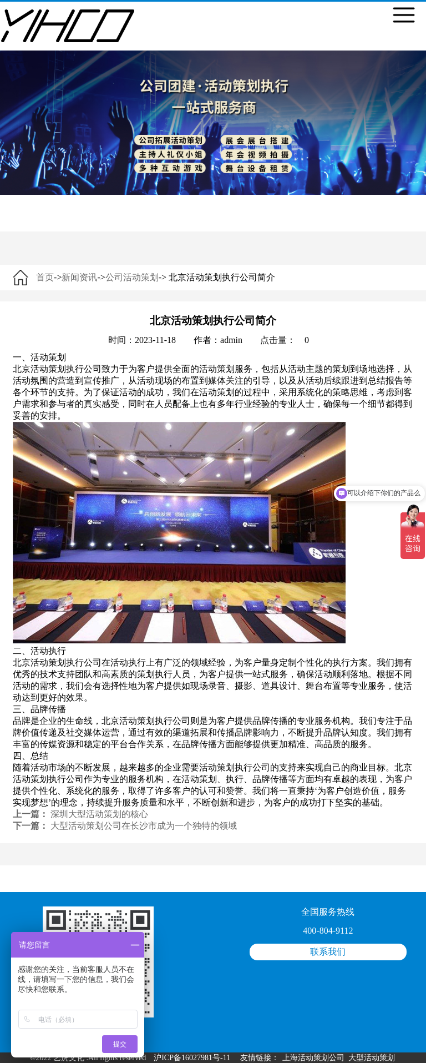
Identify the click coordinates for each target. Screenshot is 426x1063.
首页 (45, 277)
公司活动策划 (132, 277)
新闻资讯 (79, 277)
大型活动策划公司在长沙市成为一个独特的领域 (143, 825)
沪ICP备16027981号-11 (192, 1058)
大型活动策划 (371, 1058)
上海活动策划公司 (313, 1058)
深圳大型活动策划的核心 (99, 814)
